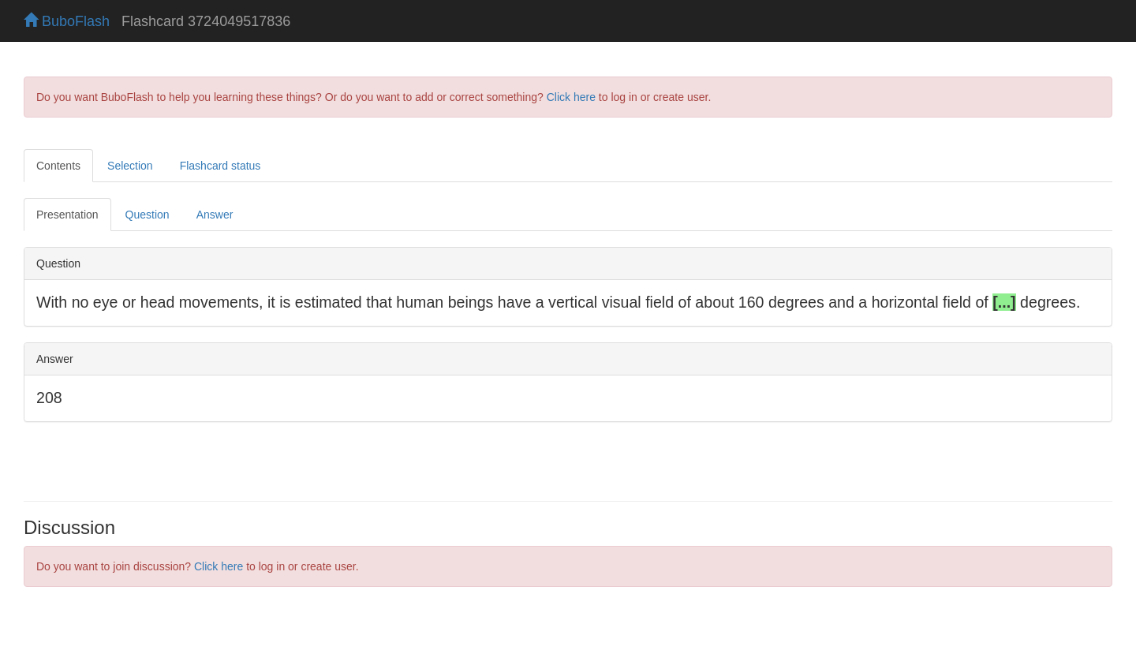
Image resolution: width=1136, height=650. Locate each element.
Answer (215, 214)
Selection (130, 165)
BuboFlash (67, 21)
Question (147, 214)
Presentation (67, 214)
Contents (58, 165)
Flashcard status (220, 165)
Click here (571, 97)
